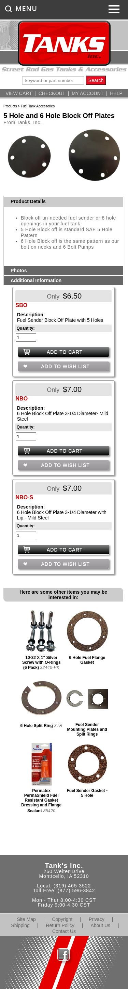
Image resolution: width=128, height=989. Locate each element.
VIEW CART (18, 93)
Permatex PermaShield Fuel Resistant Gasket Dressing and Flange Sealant (41, 800)
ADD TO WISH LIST (64, 366)
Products (10, 106)
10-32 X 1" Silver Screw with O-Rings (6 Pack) (41, 662)
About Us (100, 925)
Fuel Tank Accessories (38, 106)
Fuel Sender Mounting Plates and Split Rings (87, 729)
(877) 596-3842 (76, 890)
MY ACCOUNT (87, 93)
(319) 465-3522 (72, 885)
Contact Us (64, 931)
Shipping (20, 925)
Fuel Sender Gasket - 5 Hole (87, 793)
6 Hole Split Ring (36, 725)
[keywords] (53, 80)
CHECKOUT (52, 93)
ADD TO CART (65, 352)
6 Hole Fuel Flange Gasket (87, 660)
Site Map (26, 919)
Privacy (96, 919)
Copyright (62, 919)
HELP (116, 93)
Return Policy (60, 925)
